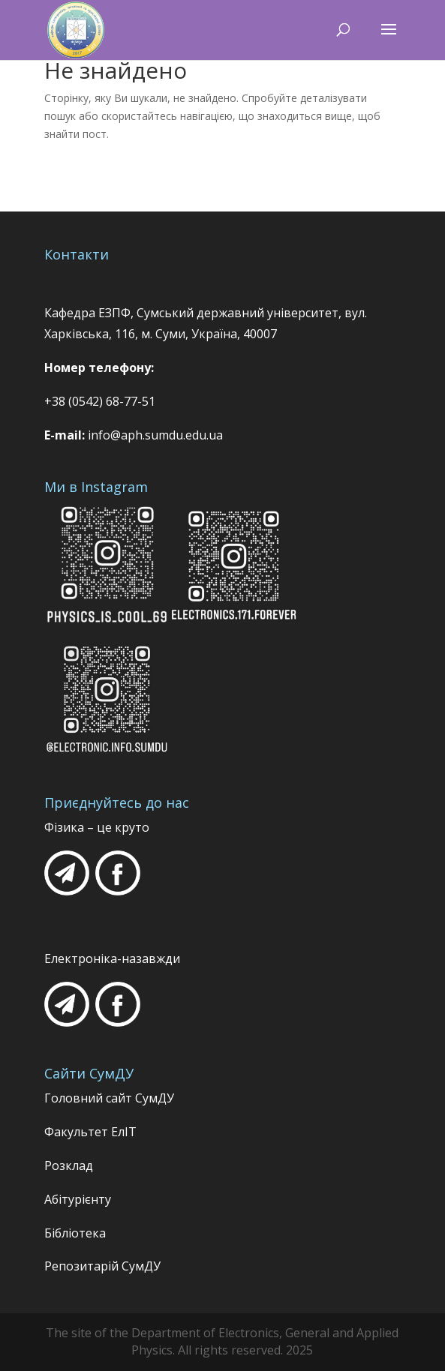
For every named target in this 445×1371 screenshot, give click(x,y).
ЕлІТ (122, 1132)
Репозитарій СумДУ (102, 1266)
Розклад (68, 1165)
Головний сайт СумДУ (109, 1098)
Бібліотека (75, 1233)
